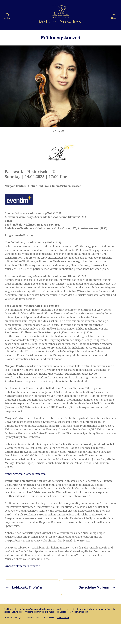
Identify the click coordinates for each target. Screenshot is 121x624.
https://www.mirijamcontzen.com (25, 474)
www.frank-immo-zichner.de (22, 566)
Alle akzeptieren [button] (33, 617)
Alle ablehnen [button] (49, 617)
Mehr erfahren (63, 617)
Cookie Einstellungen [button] (13, 617)
